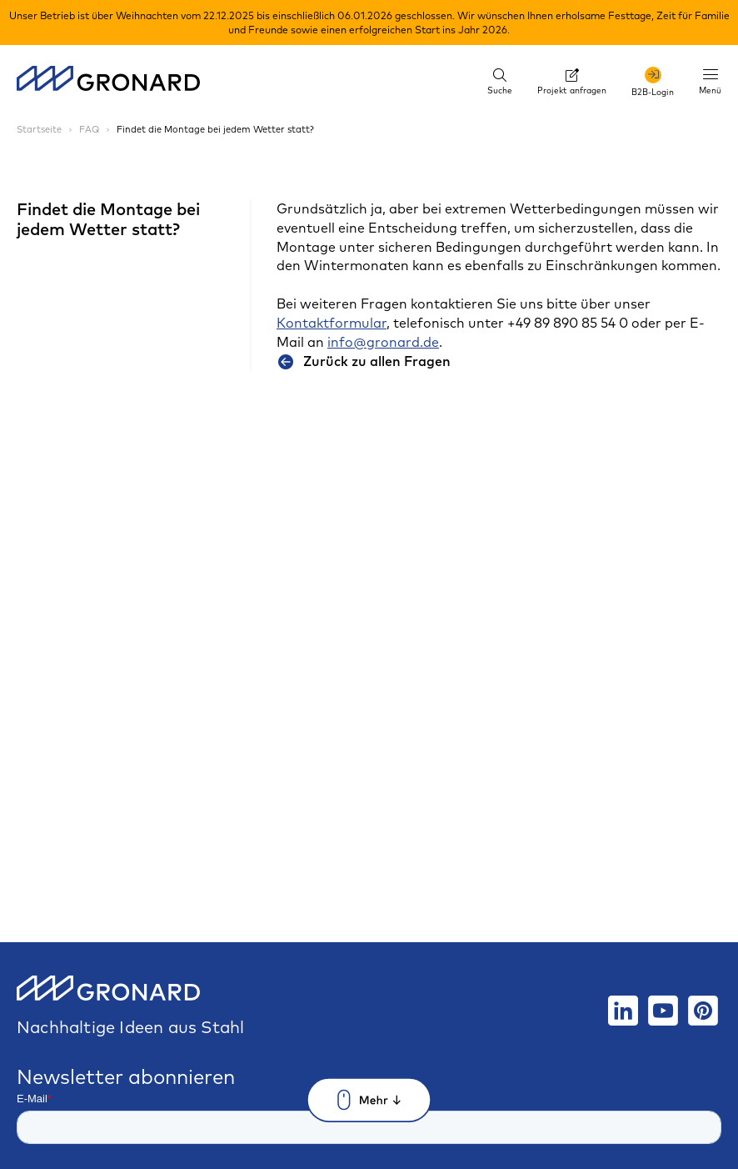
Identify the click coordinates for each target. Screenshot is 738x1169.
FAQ (90, 129)
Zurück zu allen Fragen (364, 361)
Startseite (40, 129)
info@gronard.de (383, 342)
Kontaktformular (331, 322)
